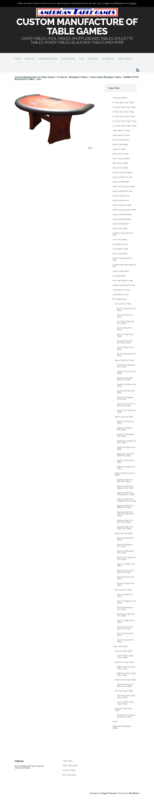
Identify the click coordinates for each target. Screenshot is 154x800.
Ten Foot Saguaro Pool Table (126, 602)
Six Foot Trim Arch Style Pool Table (124, 342)
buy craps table (119, 276)
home (18, 58)
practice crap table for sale (124, 285)
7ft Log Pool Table (120, 168)
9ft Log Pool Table (120, 154)
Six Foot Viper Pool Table (125, 335)
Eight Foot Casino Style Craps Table (126, 674)
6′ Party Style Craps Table (123, 112)
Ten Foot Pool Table (123, 590)
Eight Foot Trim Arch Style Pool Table (125, 455)
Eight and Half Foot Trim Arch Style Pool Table (125, 514)
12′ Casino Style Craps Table (124, 126)
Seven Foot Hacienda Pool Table (126, 366)
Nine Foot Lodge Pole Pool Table (126, 558)
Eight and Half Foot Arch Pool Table (125, 521)
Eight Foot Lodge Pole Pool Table (126, 442)
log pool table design (122, 219)
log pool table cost (121, 200)
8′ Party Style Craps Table (123, 102)
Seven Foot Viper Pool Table (126, 411)
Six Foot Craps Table (123, 651)
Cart (81, 58)
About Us (30, 58)
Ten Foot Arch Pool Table (125, 634)
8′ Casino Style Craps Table (124, 107)
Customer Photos (48, 58)
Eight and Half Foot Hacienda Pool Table (125, 494)
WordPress (134, 793)
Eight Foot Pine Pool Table (125, 422)
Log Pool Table (119, 149)
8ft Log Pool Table (120, 163)
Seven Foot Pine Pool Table (126, 392)
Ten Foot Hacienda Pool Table (125, 608)
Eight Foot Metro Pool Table (126, 448)
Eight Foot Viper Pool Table (126, 468)
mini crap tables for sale (123, 280)
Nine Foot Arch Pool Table (125, 578)
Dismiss (133, 3)
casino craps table (120, 144)
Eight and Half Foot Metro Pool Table (125, 507)
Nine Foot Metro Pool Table (126, 565)
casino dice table (120, 240)
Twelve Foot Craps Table (125, 680)
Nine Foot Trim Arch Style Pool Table (125, 571)
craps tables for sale (121, 135)
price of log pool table (122, 205)
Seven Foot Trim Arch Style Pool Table (126, 405)
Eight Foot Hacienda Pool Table (125, 435)
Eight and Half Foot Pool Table (125, 474)
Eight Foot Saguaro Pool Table (125, 429)
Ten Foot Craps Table (124, 691)
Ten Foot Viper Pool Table (125, 641)
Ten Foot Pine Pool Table (125, 595)
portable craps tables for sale (123, 234)
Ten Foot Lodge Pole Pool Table (126, 615)
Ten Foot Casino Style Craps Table (126, 696)
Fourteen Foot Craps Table (123, 709)
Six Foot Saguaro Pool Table (126, 309)
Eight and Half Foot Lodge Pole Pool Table (126, 500)
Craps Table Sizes (120, 646)
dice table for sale (120, 244)
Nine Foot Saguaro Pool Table (125, 545)
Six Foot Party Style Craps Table (125, 657)
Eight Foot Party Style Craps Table (126, 668)
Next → (91, 148)
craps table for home (121, 130)
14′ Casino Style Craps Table (124, 121)
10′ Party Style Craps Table (124, 116)
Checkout (93, 58)
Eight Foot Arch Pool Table (125, 461)
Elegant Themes (109, 793)
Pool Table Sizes (120, 299)
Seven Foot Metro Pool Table (126, 385)
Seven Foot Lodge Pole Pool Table (125, 379)
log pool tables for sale (122, 191)
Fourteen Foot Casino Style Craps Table (126, 716)
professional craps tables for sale (125, 266)
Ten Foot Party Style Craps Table (125, 703)
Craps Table (67, 761)
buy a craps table (120, 254)
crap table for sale (120, 249)
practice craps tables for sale (123, 259)
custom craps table (121, 271)
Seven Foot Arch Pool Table (126, 372)
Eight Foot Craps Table (124, 662)
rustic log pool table (121, 158)
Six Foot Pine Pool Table (124, 329)
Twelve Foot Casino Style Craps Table (125, 685)
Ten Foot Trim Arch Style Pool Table (125, 628)
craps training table (121, 224)
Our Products (68, 58)
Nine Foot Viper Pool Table (126, 584)
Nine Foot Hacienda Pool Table (125, 552)
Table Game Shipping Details (122, 727)
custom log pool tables (122, 172)
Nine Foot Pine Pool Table (125, 539)
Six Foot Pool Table (123, 304)
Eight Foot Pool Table (124, 417)
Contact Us (108, 58)
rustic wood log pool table (124, 186)
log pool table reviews (122, 214)
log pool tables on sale (122, 177)
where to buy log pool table (124, 210)
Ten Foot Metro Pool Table (125, 621)
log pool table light (121, 182)
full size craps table (121, 140)
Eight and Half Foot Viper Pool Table (125, 528)
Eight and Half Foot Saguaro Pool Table (125, 487)
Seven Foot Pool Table (124, 360)
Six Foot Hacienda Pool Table (126, 355)
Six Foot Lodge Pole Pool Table (125, 322)
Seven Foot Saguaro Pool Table (125, 398)
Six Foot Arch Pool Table (125, 316)
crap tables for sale (121, 294)
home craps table (120, 228)
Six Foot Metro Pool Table (125, 348)
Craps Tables (125, 58)
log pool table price (121, 196)
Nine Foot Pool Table (124, 533)
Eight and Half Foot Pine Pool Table (125, 481)
